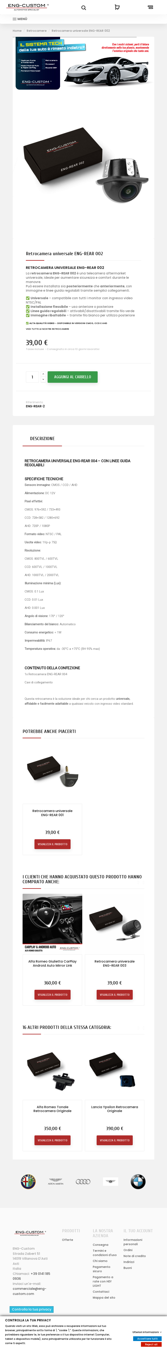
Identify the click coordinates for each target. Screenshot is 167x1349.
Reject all (151, 1344)
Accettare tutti (147, 1338)
